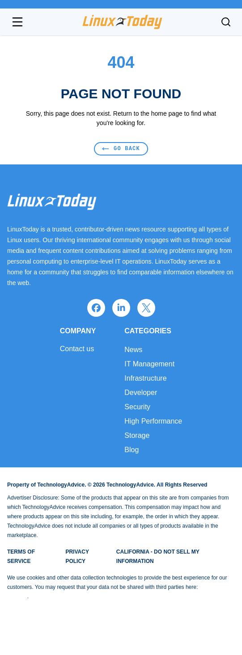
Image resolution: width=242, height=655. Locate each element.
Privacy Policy (77, 556)
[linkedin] (121, 308)
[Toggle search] (226, 22)
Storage (136, 435)
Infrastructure (145, 378)
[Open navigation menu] (17, 22)
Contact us (77, 349)
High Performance (153, 421)
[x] (146, 308)
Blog (131, 449)
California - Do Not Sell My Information (158, 556)
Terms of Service (21, 556)
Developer (140, 392)
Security (137, 407)
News (133, 349)
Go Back (121, 148)
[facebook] (96, 308)
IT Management (149, 364)
